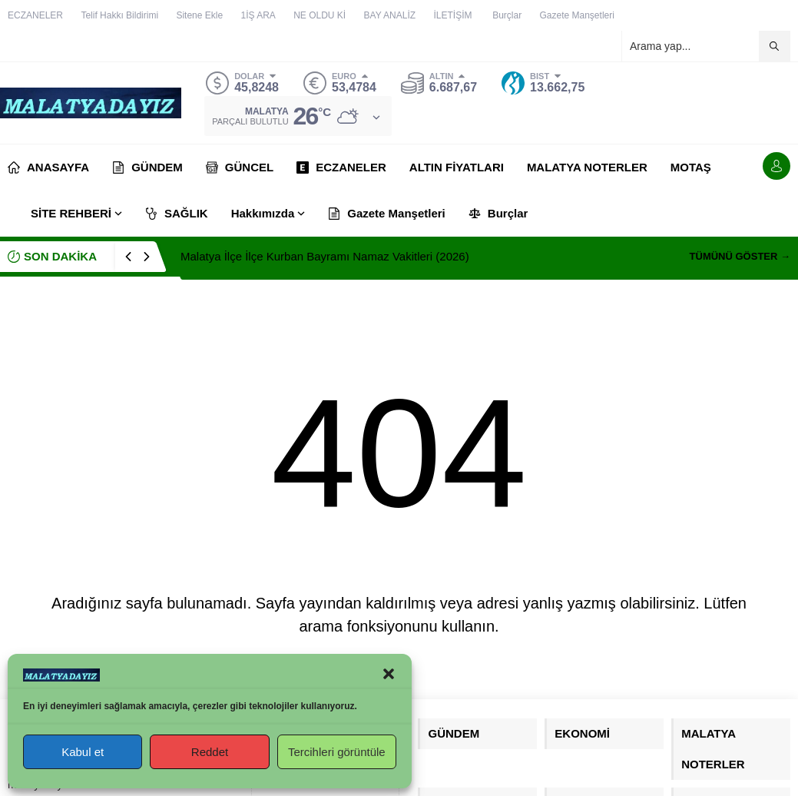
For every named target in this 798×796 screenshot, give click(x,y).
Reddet (209, 751)
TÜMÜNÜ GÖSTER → (740, 256)
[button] (388, 674)
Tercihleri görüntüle (337, 751)
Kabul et (82, 751)
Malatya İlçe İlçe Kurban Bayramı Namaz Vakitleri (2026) (324, 256)
